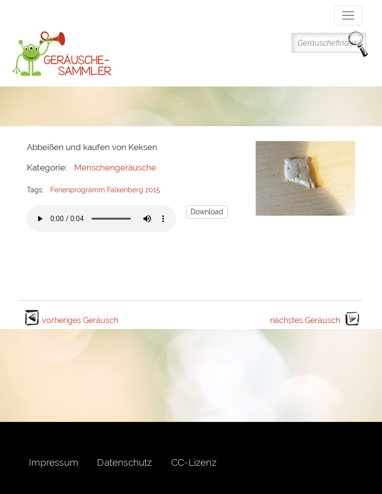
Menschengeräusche (115, 167)
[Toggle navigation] (348, 15)
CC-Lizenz (193, 462)
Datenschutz (124, 462)
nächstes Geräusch (305, 320)
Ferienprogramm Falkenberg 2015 (105, 190)
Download (207, 212)
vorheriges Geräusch (80, 320)
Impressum (53, 462)
